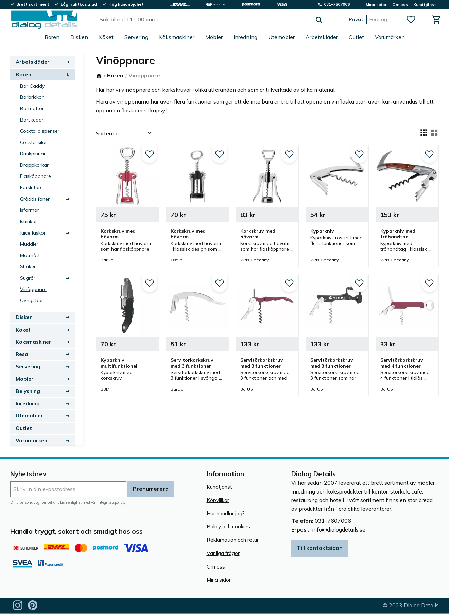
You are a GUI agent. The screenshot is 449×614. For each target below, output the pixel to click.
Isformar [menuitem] (29, 210)
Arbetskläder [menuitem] (322, 37)
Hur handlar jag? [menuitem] (226, 513)
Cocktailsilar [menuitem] (33, 142)
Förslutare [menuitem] (31, 187)
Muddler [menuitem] (29, 244)
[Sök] (319, 20)
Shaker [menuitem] (28, 266)
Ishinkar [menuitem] (28, 221)
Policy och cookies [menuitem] (228, 526)
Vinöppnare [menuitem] (33, 289)
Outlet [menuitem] (356, 37)
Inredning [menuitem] (245, 37)
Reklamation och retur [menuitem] (233, 540)
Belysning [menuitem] (28, 391)
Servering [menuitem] (136, 37)
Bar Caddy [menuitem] (32, 86)
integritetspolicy (111, 502)
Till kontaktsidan (320, 547)
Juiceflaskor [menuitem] (33, 233)
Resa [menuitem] (22, 354)
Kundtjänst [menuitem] (424, 4)
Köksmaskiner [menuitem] (176, 37)
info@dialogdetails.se (338, 529)
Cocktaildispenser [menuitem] (39, 131)
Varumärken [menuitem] (390, 37)
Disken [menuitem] (79, 37)
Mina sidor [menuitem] (376, 4)
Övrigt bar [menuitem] (31, 300)
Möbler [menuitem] (214, 37)
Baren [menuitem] (52, 37)
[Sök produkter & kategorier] (203, 20)
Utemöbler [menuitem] (281, 37)
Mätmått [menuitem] (30, 255)
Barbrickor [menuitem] (32, 97)
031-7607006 (333, 520)
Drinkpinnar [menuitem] (33, 154)
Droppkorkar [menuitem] (34, 165)
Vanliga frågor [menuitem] (223, 553)
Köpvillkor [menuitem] (218, 500)
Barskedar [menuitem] (32, 120)
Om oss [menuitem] (400, 4)
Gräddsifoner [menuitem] (35, 199)
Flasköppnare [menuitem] (35, 176)
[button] (411, 19)
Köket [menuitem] (106, 37)
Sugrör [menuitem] (27, 278)
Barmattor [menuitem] (32, 108)
